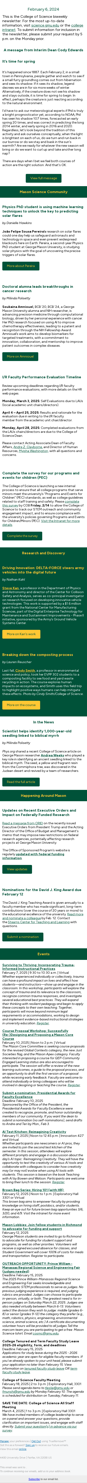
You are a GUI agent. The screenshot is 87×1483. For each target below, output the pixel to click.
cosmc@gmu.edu (46, 1333)
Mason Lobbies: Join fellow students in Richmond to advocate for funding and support (42, 1227)
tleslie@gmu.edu (57, 1388)
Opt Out (36, 1441)
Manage (4, 1441)
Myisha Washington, (34, 451)
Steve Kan (10, 588)
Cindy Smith (25, 671)
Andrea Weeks (52, 755)
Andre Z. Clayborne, (28, 447)
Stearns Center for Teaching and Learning (39, 922)
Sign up (30, 1445)
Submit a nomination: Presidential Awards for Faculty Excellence (38, 1095)
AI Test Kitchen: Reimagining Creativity (34, 1132)
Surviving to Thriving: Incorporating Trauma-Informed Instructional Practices (38, 967)
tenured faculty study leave (44, 1369)
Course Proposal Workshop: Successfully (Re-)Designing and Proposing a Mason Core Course (37, 1035)
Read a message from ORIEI (22, 823)
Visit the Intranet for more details (41, 523)
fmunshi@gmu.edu (16, 1392)
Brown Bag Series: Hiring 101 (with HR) (33, 1190)
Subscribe (34, 1479)
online (22, 1449)
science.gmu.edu (45, 25)
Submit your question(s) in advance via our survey (39, 1428)
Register (43, 1023)
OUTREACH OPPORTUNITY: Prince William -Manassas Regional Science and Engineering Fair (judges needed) (41, 1268)
